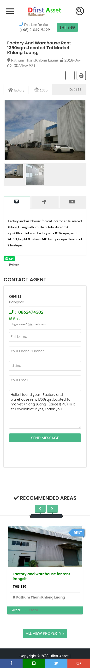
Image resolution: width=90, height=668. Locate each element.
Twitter (11, 265)
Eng (71, 27)
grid (15, 296)
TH (62, 27)
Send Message (45, 438)
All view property (45, 633)
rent (78, 532)
